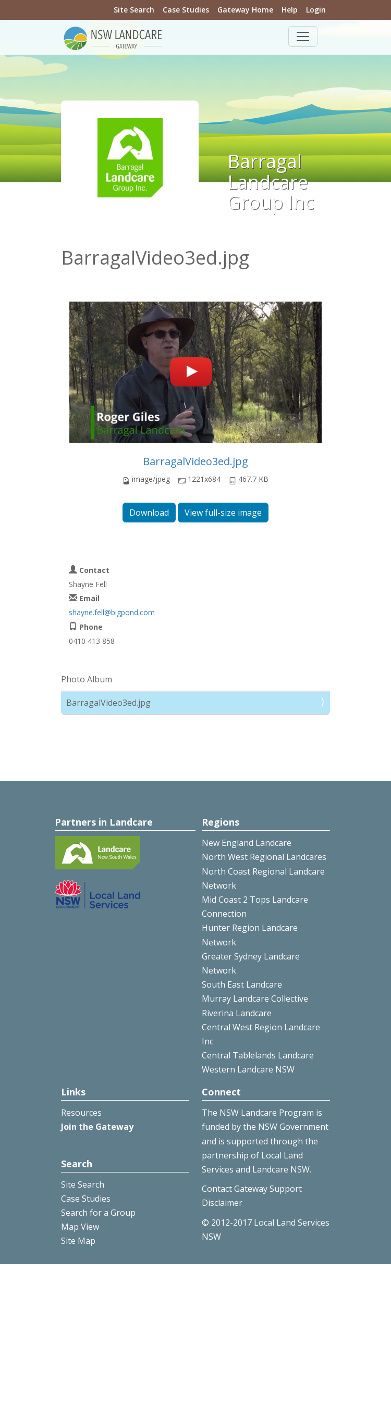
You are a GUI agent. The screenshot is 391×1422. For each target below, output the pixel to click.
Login (316, 10)
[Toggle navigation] (302, 36)
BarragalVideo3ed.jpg (195, 461)
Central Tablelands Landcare (258, 1055)
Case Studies (186, 10)
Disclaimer (222, 1202)
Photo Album (86, 679)
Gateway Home (245, 10)
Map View (80, 1226)
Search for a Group (98, 1212)
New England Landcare (246, 843)
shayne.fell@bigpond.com (112, 612)
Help (290, 10)
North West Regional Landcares (264, 857)
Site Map (78, 1240)
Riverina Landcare (237, 1013)
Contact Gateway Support (252, 1188)
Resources (81, 1112)
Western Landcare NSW (248, 1069)
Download (149, 512)
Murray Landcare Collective (255, 998)
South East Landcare (242, 984)
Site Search (134, 10)
